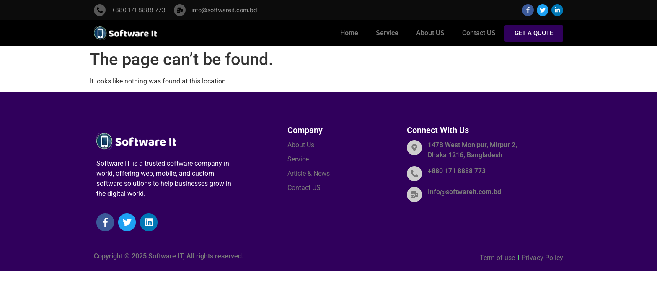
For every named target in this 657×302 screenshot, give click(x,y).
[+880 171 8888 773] (100, 10)
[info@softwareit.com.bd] (180, 10)
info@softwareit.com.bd (224, 9)
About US (430, 33)
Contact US (479, 33)
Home (349, 33)
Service (387, 33)
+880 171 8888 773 (138, 9)
